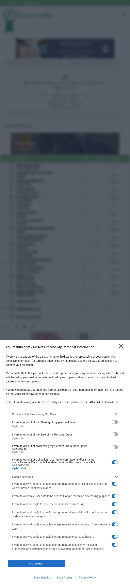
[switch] (115, 422)
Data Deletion (42, 577)
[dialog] (65, 462)
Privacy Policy (87, 577)
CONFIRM (36, 563)
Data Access (65, 577)
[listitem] (65, 414)
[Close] (122, 347)
